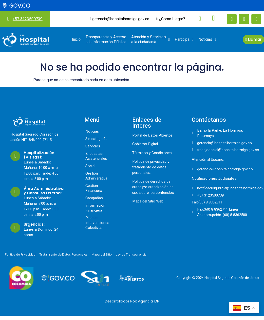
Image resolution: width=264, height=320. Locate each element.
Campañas (94, 198)
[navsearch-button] (196, 18)
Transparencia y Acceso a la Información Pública (106, 39)
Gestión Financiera (93, 188)
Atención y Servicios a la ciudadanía (150, 39)
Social (90, 166)
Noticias (207, 39)
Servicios (92, 146)
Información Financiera (95, 208)
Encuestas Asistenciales (96, 156)
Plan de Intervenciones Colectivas (97, 222)
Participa (184, 39)
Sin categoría (96, 138)
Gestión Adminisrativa (96, 176)
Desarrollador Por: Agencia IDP (132, 301)
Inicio (76, 39)
